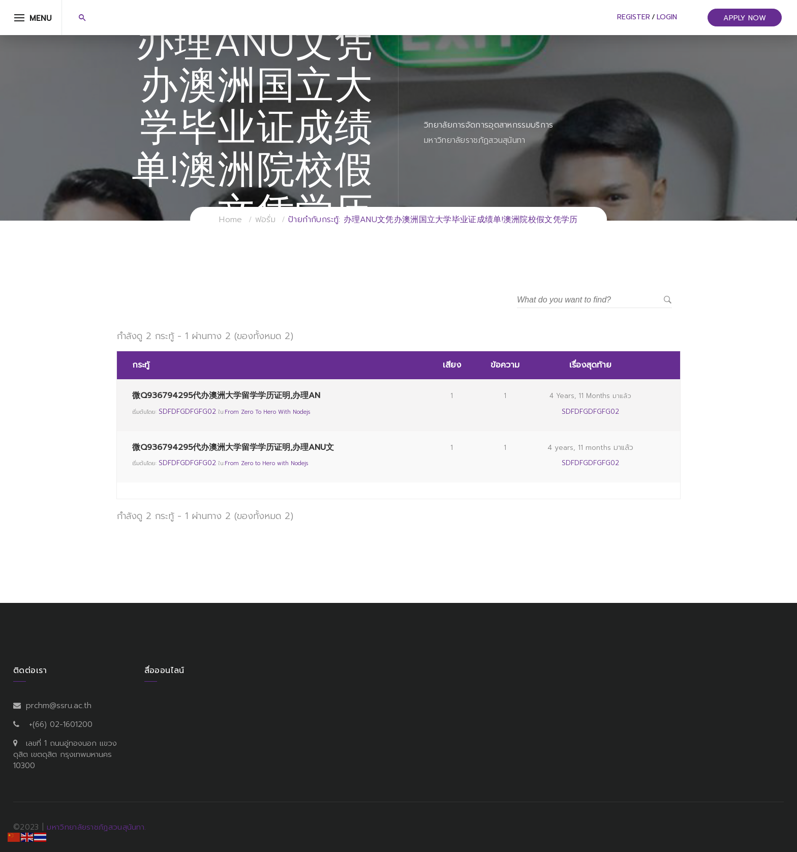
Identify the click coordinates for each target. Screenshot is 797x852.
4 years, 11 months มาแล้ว (590, 396)
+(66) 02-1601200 (61, 724)
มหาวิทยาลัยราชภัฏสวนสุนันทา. (96, 827)
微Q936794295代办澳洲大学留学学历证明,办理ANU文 (233, 447)
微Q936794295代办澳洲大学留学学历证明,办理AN (226, 395)
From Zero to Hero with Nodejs (267, 412)
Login (667, 17)
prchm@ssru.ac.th (58, 705)
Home (230, 220)
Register (633, 17)
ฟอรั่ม (265, 220)
